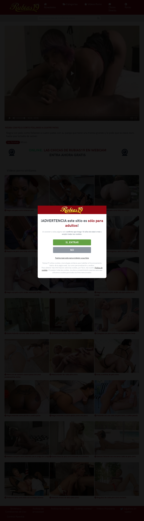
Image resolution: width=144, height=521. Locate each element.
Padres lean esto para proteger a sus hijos (72, 258)
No (72, 250)
